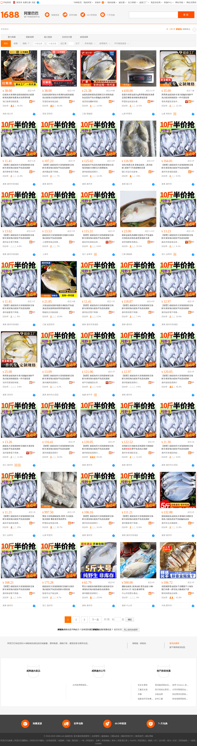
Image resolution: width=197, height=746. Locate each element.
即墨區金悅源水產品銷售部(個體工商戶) (131, 101)
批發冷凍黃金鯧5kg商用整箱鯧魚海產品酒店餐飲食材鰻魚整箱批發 (138, 96)
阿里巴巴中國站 (37, 740)
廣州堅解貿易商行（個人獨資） (131, 382)
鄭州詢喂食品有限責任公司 (171, 593)
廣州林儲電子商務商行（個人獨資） (12, 593)
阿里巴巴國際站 (21, 740)
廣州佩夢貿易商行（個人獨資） (51, 382)
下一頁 (95, 619)
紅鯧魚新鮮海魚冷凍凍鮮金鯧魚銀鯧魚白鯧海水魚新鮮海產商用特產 (58, 96)
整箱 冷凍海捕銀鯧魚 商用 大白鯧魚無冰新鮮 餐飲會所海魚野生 (57, 517)
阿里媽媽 (106, 740)
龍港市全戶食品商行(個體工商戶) (51, 593)
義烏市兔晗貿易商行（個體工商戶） (12, 523)
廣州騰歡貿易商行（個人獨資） (91, 593)
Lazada (98, 743)
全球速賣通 (51, 740)
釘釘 (175, 740)
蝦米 (114, 740)
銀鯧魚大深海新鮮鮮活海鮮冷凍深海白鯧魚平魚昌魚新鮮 (18, 447)
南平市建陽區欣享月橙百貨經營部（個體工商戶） (91, 382)
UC (155, 740)
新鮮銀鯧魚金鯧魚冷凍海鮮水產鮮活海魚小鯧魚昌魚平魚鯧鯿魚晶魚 (177, 517)
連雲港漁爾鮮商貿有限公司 (91, 101)
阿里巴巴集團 (6, 740)
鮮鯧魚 (143, 643)
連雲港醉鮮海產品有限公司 (131, 242)
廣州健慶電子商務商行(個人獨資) (12, 312)
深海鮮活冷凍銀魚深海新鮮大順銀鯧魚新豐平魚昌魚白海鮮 (137, 447)
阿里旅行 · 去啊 (93, 740)
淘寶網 (61, 740)
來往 (169, 740)
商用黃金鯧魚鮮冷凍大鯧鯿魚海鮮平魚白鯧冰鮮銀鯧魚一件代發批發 (177, 96)
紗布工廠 (159, 699)
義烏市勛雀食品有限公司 (91, 242)
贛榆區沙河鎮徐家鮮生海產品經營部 (51, 312)
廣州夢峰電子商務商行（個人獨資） (12, 172)
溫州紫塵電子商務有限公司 (12, 453)
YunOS (133, 740)
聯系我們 (139, 736)
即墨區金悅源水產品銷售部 (51, 523)
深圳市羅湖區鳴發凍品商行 (12, 382)
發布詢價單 (174, 643)
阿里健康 (183, 740)
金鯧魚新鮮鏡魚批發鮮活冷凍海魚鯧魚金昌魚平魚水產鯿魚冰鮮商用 (98, 96)
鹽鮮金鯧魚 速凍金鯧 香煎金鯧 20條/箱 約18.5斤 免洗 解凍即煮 (137, 588)
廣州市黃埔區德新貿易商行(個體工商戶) (171, 172)
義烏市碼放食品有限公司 (171, 242)
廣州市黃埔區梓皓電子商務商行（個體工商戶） (171, 453)
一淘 (82, 740)
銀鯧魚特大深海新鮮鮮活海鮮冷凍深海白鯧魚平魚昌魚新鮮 (58, 236)
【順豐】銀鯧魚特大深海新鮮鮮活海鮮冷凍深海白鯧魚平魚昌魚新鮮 (18, 166)
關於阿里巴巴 (127, 736)
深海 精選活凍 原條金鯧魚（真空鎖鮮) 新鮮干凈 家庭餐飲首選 (137, 166)
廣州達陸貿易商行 (169, 382)
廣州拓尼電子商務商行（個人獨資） (91, 312)
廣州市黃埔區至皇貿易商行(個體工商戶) (131, 453)
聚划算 (75, 740)
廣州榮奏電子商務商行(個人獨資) (131, 523)
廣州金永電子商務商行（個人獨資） (12, 242)
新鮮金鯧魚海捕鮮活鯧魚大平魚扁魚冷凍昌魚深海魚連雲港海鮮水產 (137, 236)
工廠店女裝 (143, 689)
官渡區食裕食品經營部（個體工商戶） (51, 101)
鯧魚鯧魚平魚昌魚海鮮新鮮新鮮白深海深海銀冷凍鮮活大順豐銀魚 (98, 166)
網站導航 (149, 736)
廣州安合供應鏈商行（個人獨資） (171, 523)
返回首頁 (118, 629)
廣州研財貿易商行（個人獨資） (91, 453)
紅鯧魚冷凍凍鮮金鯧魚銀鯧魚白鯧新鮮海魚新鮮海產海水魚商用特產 (18, 96)
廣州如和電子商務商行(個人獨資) (171, 312)
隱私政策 (115, 736)
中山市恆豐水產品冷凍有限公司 (131, 593)
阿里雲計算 (123, 740)
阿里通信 (142, 740)
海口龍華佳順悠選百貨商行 (12, 101)
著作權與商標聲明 (81, 736)
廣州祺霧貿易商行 (50, 453)
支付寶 (162, 740)
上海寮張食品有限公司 (51, 242)
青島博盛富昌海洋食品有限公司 (171, 101)
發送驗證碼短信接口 (164, 685)
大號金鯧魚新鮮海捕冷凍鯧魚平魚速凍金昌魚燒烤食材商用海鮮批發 (58, 306)
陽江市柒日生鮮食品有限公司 (131, 172)
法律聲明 (95, 736)
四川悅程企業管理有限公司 (167, 689)
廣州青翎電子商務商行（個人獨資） (131, 312)
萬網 (150, 740)
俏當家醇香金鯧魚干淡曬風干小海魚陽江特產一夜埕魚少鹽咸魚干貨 (177, 588)
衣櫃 (140, 694)
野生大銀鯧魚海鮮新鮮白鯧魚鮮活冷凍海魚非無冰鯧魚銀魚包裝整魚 (98, 588)
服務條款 (105, 736)
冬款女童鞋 (143, 685)
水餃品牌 (159, 694)
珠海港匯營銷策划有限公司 (184, 699)
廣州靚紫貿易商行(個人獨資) (91, 172)
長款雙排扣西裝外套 (181, 694)
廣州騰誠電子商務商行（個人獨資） (51, 172)
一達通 (192, 740)
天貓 (68, 740)
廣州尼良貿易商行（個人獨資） (91, 523)
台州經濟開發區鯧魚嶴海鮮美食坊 (87, 685)
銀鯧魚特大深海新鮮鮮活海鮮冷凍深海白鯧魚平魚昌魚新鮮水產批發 (58, 588)
